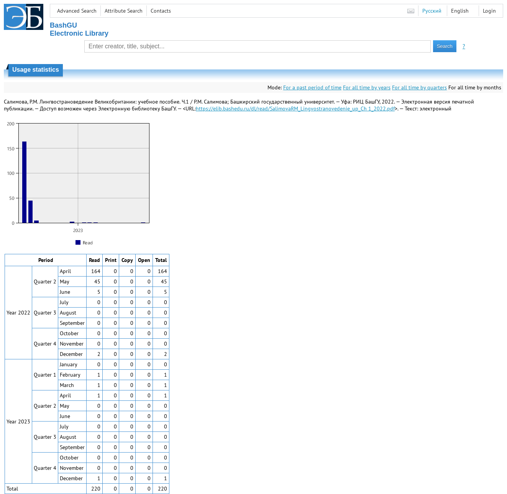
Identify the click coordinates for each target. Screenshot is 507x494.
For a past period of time (312, 87)
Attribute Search (124, 10)
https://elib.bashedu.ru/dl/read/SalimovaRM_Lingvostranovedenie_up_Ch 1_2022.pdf (295, 108)
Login (489, 10)
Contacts (161, 10)
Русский (431, 10)
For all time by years (367, 87)
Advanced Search (77, 10)
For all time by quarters (419, 87)
